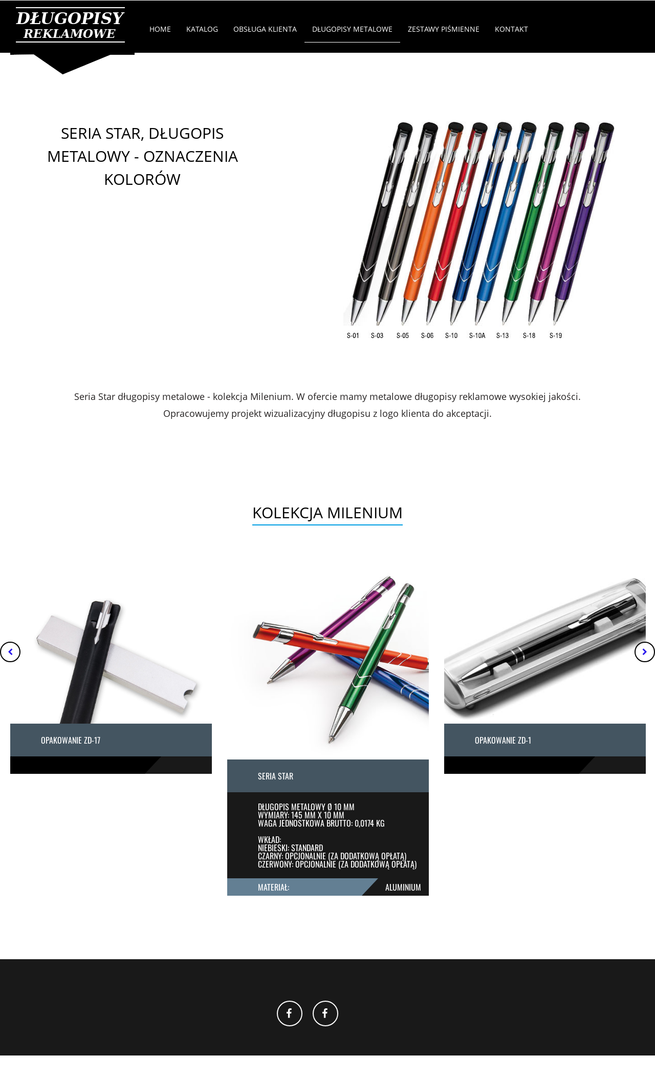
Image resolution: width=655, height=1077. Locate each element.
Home (160, 29)
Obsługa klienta (265, 29)
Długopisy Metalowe (352, 29)
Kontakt (511, 29)
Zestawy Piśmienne (443, 29)
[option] (111, 672)
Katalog (202, 29)
